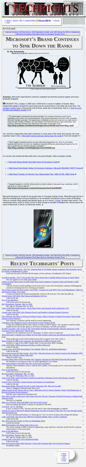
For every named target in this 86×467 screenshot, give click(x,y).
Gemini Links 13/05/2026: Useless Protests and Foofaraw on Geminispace (28, 383)
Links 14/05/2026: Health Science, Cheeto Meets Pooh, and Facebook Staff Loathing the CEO (35, 309)
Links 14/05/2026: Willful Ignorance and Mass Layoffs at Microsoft (26, 346)
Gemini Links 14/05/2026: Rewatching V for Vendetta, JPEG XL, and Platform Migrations (34, 350)
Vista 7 (59, 201)
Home (8, 20)
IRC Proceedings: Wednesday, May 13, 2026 (18, 374)
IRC (21, 20)
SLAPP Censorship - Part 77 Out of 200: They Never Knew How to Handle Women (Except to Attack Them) (40, 278)
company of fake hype (11, 109)
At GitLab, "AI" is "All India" (12, 407)
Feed (8, 22)
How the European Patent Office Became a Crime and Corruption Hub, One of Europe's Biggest (36, 444)
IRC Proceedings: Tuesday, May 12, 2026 (16, 436)
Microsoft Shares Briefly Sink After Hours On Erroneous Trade (33, 163)
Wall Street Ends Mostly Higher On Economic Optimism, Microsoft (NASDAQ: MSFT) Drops (45, 169)
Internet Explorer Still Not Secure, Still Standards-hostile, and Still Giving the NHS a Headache (42, 33)
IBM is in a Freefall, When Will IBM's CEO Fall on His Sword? (24, 403)
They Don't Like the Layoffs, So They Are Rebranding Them (23, 421)
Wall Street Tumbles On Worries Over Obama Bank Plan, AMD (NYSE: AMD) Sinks (41, 175)
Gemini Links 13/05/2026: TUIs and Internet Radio (20, 440)
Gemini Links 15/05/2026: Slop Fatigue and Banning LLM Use (24, 296)
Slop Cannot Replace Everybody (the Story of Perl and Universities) (26, 364)
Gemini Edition (30, 20)
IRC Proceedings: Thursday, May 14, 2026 (17, 305)
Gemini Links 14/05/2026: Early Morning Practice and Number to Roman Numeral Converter (35, 313)
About (15, 20)
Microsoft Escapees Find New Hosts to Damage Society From (40, 35)
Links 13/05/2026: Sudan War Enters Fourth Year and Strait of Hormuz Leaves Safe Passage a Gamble (38, 378)
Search (57, 20)
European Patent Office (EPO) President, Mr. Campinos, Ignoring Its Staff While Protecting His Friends (39, 360)
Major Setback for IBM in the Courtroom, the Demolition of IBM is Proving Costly (31, 341)
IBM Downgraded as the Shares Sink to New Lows (20, 426)
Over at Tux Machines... (10, 301)
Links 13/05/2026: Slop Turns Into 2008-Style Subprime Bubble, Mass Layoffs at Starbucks (34, 417)
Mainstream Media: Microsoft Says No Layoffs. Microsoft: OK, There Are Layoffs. (31, 387)
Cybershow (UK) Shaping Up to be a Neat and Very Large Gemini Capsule (28, 323)
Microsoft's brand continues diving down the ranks (42, 136)
